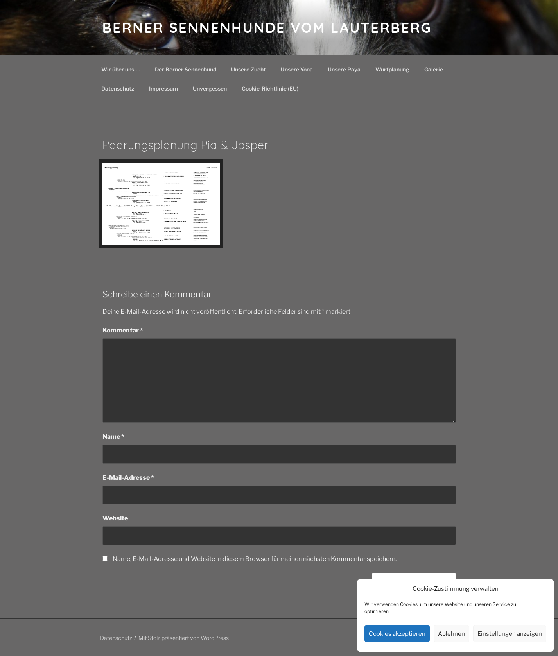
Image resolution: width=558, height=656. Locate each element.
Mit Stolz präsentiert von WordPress (183, 638)
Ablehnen (451, 633)
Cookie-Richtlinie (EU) (270, 88)
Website (115, 518)
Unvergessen (210, 88)
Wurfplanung (392, 69)
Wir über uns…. (120, 69)
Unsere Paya (344, 69)
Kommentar (122, 330)
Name (113, 436)
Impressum (163, 88)
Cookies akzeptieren (397, 633)
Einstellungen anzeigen (509, 633)
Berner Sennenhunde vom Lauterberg (267, 27)
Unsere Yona (297, 69)
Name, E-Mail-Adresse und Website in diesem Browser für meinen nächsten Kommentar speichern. (255, 559)
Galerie (433, 69)
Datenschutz (117, 88)
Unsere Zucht (248, 69)
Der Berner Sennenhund (185, 69)
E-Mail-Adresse (128, 477)
